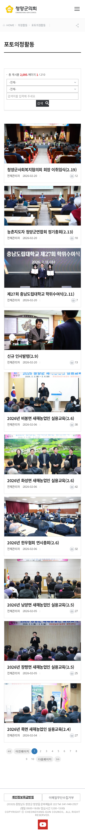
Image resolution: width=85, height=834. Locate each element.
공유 (78, 25)
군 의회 (21, 9)
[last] (57, 759)
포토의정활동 (38, 25)
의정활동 (22, 25)
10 (32, 759)
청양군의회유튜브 (43, 824)
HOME (8, 25)
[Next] (45, 759)
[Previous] (22, 751)
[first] (9, 751)
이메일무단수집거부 (61, 798)
